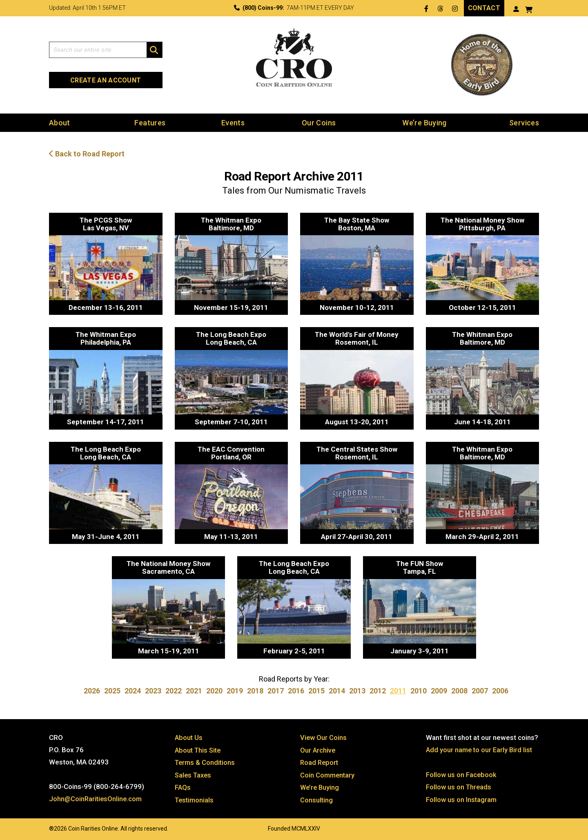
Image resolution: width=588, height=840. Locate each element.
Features (149, 122)
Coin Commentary (328, 774)
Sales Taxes (194, 774)
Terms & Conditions (206, 762)
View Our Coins (323, 737)
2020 (214, 690)
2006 (500, 690)
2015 (316, 690)
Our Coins (319, 122)
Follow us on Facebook (461, 774)
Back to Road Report (87, 154)
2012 (378, 690)
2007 (480, 690)
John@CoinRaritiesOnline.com (96, 799)
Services (524, 122)
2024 (133, 690)
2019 (235, 690)
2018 (255, 690)
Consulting (316, 799)
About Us (189, 737)
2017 (275, 690)
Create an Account (105, 80)
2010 (418, 690)
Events (233, 122)
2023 (153, 690)
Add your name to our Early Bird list (480, 750)
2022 (173, 690)
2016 (296, 690)
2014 (337, 690)
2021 (194, 690)
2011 (398, 690)
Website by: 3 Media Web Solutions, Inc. (41, 826)
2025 (112, 690)
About (59, 122)
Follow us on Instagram (462, 799)
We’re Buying (424, 122)
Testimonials (195, 799)
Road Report (320, 762)
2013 (357, 690)
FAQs (183, 786)
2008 (459, 690)
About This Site (199, 750)
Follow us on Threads (459, 786)
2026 (92, 690)
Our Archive (318, 750)
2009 (439, 690)
